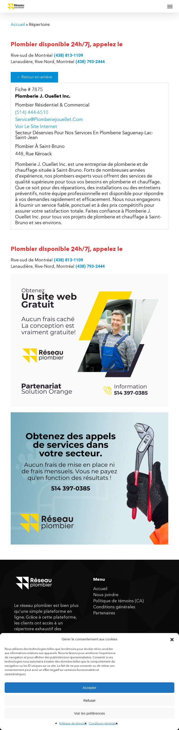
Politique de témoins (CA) (118, 601)
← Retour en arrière (34, 77)
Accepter (89, 688)
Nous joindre (105, 595)
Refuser (89, 700)
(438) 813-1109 (68, 55)
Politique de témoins (72, 723)
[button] (172, 639)
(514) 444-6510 (31, 112)
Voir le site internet (36, 127)
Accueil (18, 25)
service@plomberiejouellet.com (49, 120)
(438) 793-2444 (90, 61)
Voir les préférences (89, 713)
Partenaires (104, 613)
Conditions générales (103, 723)
